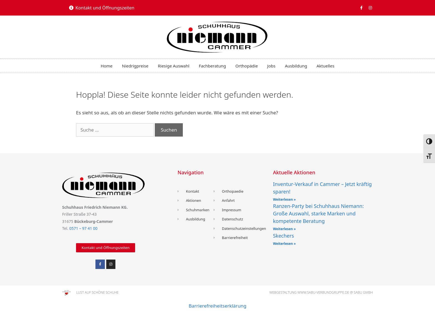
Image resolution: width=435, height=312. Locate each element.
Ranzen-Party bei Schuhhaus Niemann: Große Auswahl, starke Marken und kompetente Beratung (318, 213)
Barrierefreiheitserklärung (217, 306)
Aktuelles (325, 66)
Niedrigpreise (135, 66)
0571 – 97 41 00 (83, 228)
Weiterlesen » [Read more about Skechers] (284, 243)
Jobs (271, 66)
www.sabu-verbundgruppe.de (323, 292)
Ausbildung (296, 66)
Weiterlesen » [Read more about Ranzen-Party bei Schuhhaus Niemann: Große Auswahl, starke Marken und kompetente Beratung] (284, 229)
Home (107, 66)
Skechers (283, 235)
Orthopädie (246, 66)
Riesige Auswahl (173, 66)
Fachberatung (212, 66)
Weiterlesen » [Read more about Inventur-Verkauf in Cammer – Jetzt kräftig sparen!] (284, 199)
